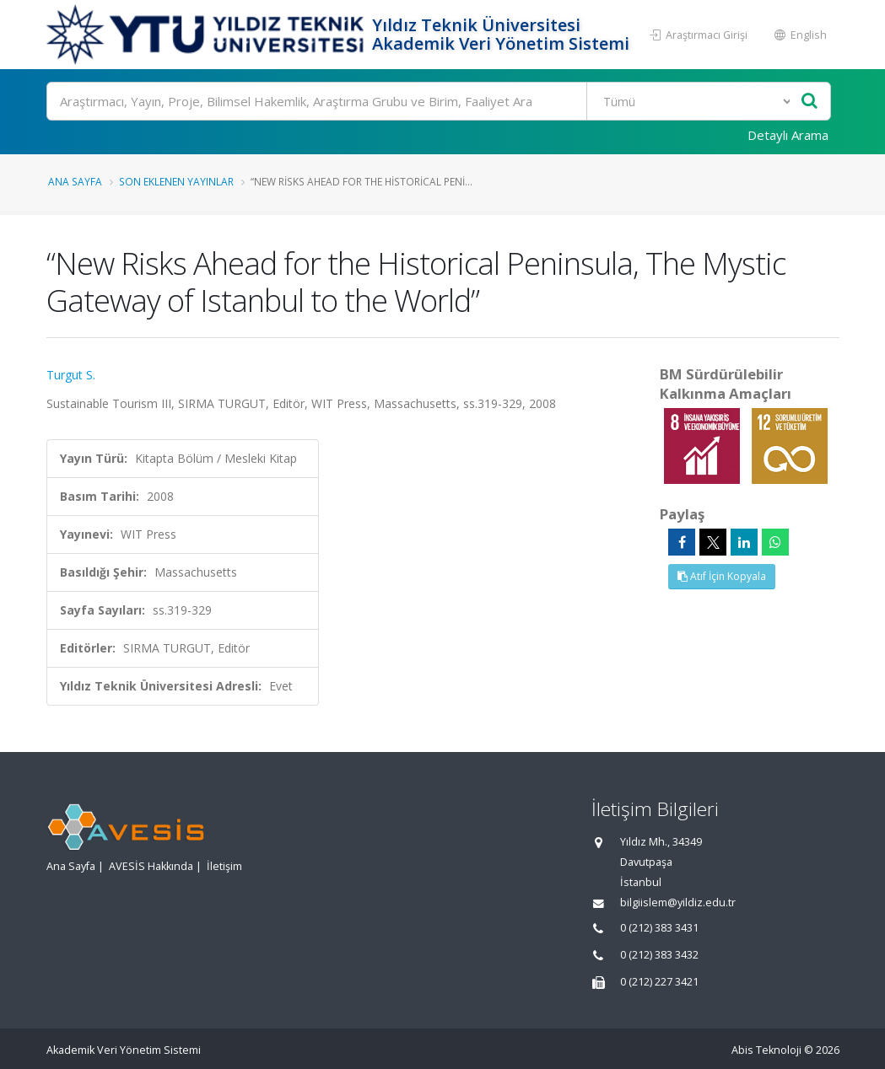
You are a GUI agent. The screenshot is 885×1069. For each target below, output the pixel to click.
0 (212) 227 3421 (659, 982)
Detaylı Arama (787, 134)
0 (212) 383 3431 (659, 928)
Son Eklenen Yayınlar (176, 181)
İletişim (224, 866)
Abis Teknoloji (766, 1050)
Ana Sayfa (75, 181)
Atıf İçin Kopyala (721, 576)
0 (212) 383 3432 (659, 955)
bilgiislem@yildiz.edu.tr (678, 902)
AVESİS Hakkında (151, 866)
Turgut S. (70, 375)
